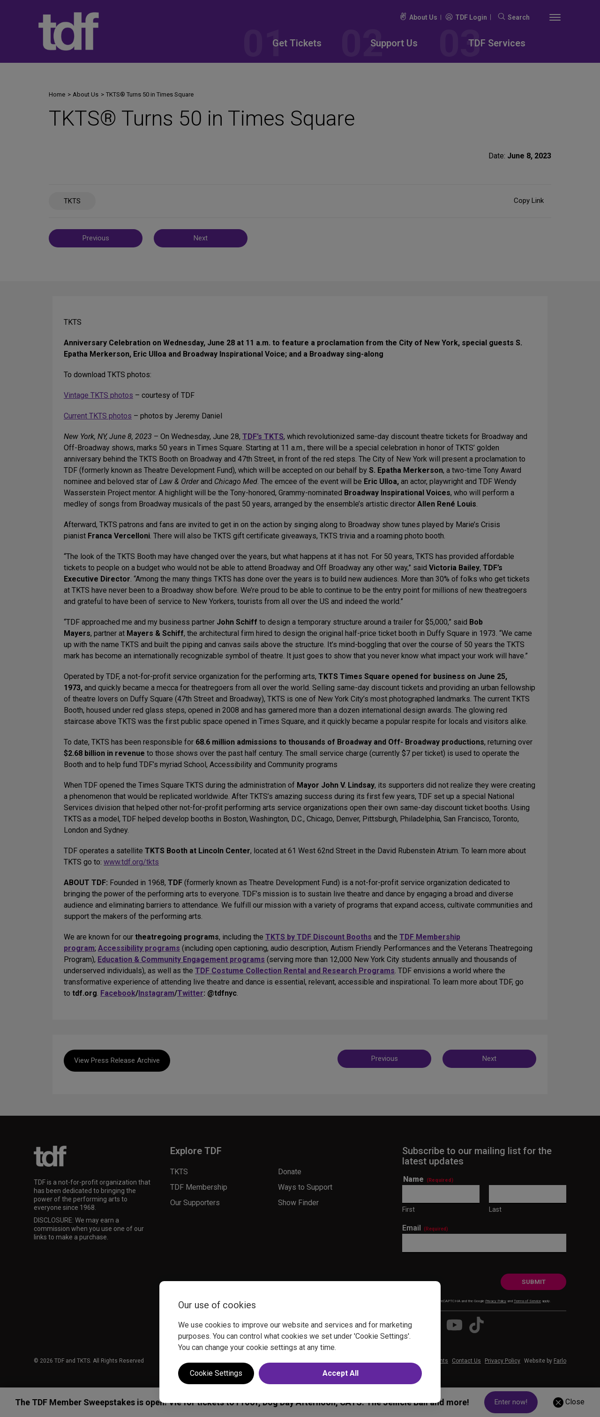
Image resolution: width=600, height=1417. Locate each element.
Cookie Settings (216, 1373)
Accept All (340, 1373)
